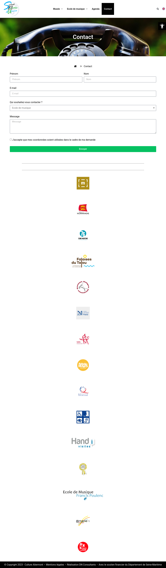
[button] (158, 9)
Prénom (14, 74)
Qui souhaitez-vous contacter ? (26, 102)
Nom (86, 74)
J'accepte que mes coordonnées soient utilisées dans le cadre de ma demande (54, 139)
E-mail (13, 88)
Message (15, 116)
